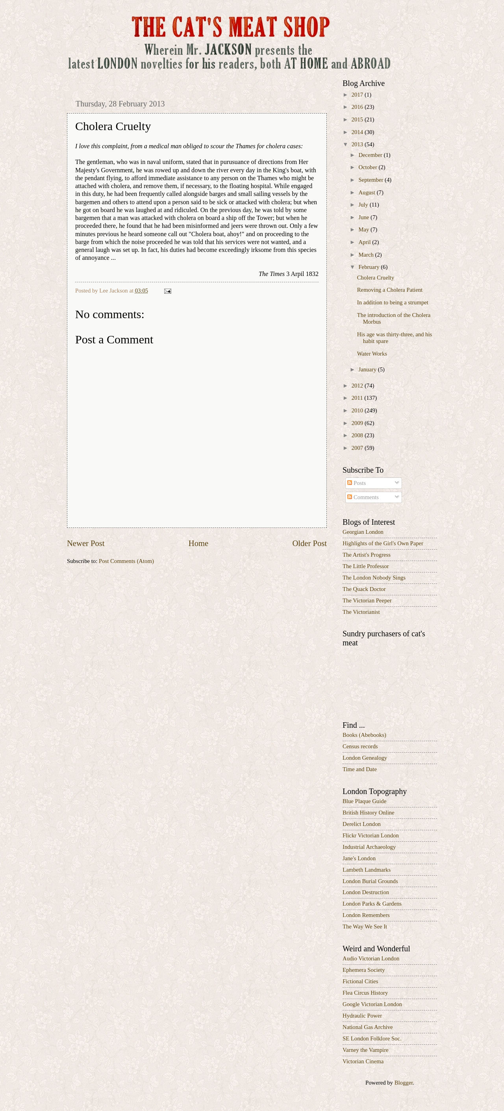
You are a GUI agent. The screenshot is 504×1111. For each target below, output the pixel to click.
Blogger (404, 1082)
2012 (358, 385)
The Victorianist (361, 612)
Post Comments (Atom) (126, 561)
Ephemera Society (364, 970)
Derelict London (362, 824)
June (364, 217)
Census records (360, 746)
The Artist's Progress (367, 555)
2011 (358, 398)
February (369, 267)
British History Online (369, 812)
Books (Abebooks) (364, 735)
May (364, 229)
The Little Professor (366, 566)
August (367, 192)
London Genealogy (365, 758)
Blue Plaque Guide (364, 801)
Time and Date (360, 769)
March (366, 255)
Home (198, 543)
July (363, 204)
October (368, 167)
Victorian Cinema (363, 1061)
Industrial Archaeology (369, 847)
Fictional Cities (360, 981)
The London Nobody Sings (374, 577)
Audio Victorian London (371, 958)
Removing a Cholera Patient (389, 290)
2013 (358, 144)
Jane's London (359, 858)
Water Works (372, 353)
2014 (358, 132)
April (365, 242)
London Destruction (366, 892)
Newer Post (86, 543)
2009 (358, 423)
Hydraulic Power (362, 1015)
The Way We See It (365, 926)
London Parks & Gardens (372, 903)
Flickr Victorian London (371, 835)
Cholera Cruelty (375, 277)
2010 (358, 410)
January (368, 369)
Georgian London (363, 532)
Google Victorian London (372, 1004)
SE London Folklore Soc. (372, 1038)
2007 (358, 448)
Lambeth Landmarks (367, 870)
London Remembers (366, 915)
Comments (362, 497)
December (371, 155)
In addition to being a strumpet (392, 302)
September (371, 180)
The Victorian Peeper (367, 600)
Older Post (309, 543)
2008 (358, 435)
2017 (358, 94)
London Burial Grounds (370, 881)
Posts (356, 483)
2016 (358, 107)
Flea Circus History (365, 993)
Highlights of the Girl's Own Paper (383, 543)
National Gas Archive (368, 1027)
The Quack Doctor (364, 589)
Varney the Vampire (366, 1050)
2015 (358, 119)
